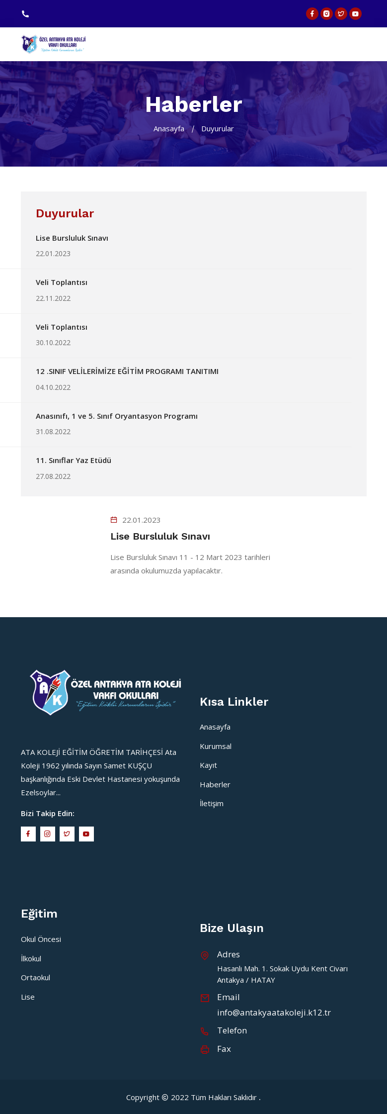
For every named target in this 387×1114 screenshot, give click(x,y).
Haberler (215, 784)
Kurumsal (216, 746)
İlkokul (31, 958)
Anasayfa (169, 128)
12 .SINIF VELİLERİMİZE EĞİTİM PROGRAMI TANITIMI (127, 371)
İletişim (212, 803)
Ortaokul (35, 977)
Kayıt (208, 765)
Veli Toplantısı (61, 282)
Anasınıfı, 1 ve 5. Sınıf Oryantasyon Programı (117, 416)
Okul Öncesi (41, 939)
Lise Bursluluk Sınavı (72, 238)
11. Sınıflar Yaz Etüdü (73, 460)
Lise (28, 997)
